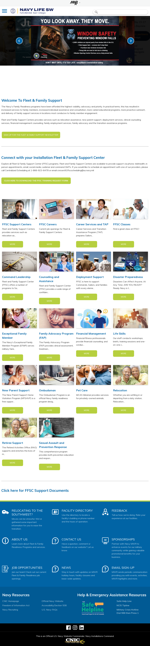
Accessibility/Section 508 (54, 605)
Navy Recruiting (10, 609)
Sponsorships (123, 539)
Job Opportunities (27, 568)
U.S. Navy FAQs (49, 609)
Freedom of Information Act (16, 605)
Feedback (119, 510)
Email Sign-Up (123, 568)
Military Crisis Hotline (127, 609)
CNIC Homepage (10, 601)
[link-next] (130, 40)
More (12, 244)
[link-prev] (19, 40)
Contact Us (71, 539)
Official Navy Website (52, 601)
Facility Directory (77, 510)
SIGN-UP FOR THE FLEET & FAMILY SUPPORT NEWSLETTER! (31, 135)
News (66, 568)
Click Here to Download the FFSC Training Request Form (36, 180)
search (96, 12)
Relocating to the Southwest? (27, 512)
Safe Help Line (124, 601)
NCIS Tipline (123, 605)
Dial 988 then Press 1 (128, 613)
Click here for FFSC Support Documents (35, 490)
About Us (19, 539)
